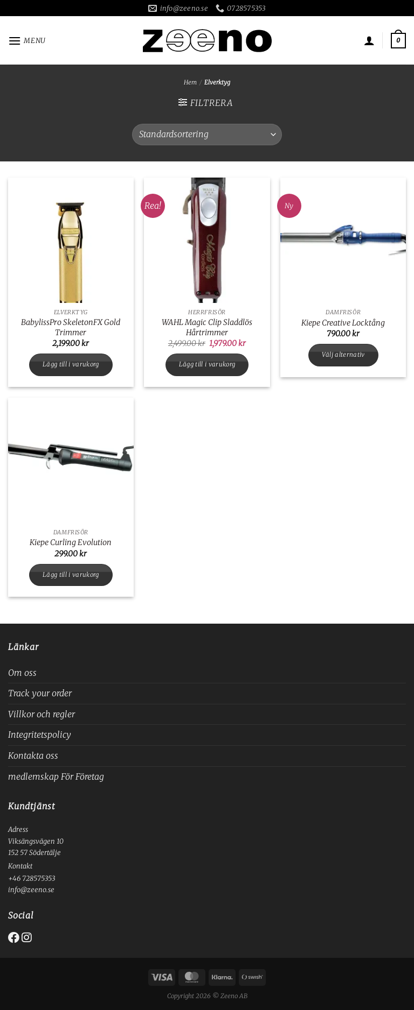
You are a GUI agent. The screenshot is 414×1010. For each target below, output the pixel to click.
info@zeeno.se (31, 889)
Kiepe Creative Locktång (343, 323)
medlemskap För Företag (56, 776)
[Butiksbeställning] (206, 134)
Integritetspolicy (39, 734)
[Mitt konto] (369, 40)
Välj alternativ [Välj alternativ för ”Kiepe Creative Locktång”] (343, 354)
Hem (190, 82)
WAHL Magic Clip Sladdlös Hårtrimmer (207, 327)
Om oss (22, 672)
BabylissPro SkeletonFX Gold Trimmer (70, 327)
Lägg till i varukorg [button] (71, 364)
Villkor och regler (41, 714)
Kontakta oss (33, 755)
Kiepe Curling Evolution (71, 542)
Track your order (40, 693)
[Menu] (27, 40)
